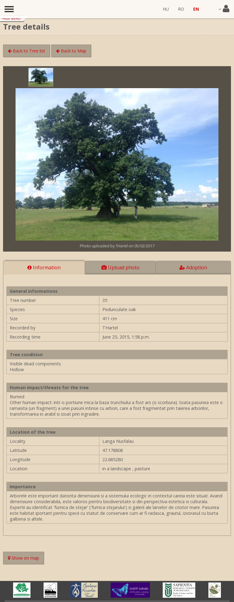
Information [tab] (44, 267)
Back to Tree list (26, 51)
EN (196, 9)
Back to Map (71, 51)
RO (181, 9)
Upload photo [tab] (120, 267)
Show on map (26, 558)
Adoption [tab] (193, 267)
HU (166, 9)
